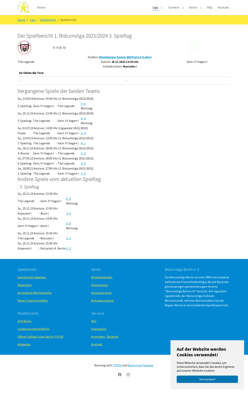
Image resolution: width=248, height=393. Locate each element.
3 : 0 (83, 169)
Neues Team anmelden (32, 307)
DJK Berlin (24, 327)
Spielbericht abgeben (31, 284)
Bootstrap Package (140, 372)
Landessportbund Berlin (33, 335)
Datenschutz (99, 291)
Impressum (98, 335)
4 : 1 (83, 149)
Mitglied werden (101, 284)
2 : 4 (83, 139)
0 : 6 (83, 110)
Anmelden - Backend (104, 343)
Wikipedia (23, 351)
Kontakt (96, 351)
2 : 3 (83, 159)
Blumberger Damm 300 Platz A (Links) (125, 63)
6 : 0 (83, 124)
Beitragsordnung (102, 307)
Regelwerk (24, 291)
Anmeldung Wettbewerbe (34, 299)
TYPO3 (117, 372)
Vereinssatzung (101, 299)
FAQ (93, 327)
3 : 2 (68, 245)
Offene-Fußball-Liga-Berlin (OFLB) (40, 343)
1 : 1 (83, 180)
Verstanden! (207, 379)
